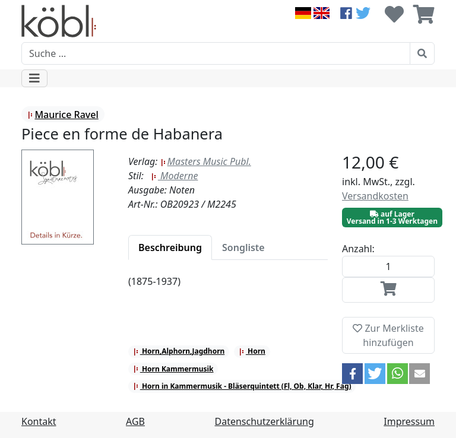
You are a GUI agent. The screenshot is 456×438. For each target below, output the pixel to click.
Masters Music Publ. (205, 161)
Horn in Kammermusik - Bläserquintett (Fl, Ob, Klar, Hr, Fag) (242, 386)
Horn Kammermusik (173, 369)
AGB (135, 421)
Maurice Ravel (62, 114)
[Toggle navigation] (34, 78)
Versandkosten (375, 195)
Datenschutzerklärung (264, 421)
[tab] (170, 247)
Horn (252, 351)
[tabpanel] (228, 288)
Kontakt (38, 421)
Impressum (409, 421)
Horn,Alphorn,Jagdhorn (179, 351)
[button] (352, 373)
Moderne (174, 175)
